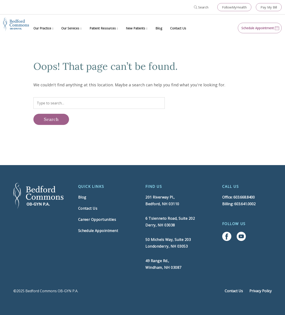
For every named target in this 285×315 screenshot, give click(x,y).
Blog (158, 28)
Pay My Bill (269, 7)
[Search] (51, 119)
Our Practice (42, 28)
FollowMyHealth (234, 7)
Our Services (70, 28)
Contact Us (178, 28)
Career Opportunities (97, 219)
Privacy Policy (260, 290)
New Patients (135, 28)
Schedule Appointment (98, 230)
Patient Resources (103, 28)
